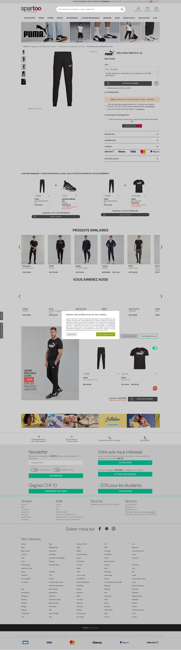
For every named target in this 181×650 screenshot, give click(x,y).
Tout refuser (72, 334)
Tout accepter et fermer (105, 334)
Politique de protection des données (97, 330)
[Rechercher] (122, 9)
